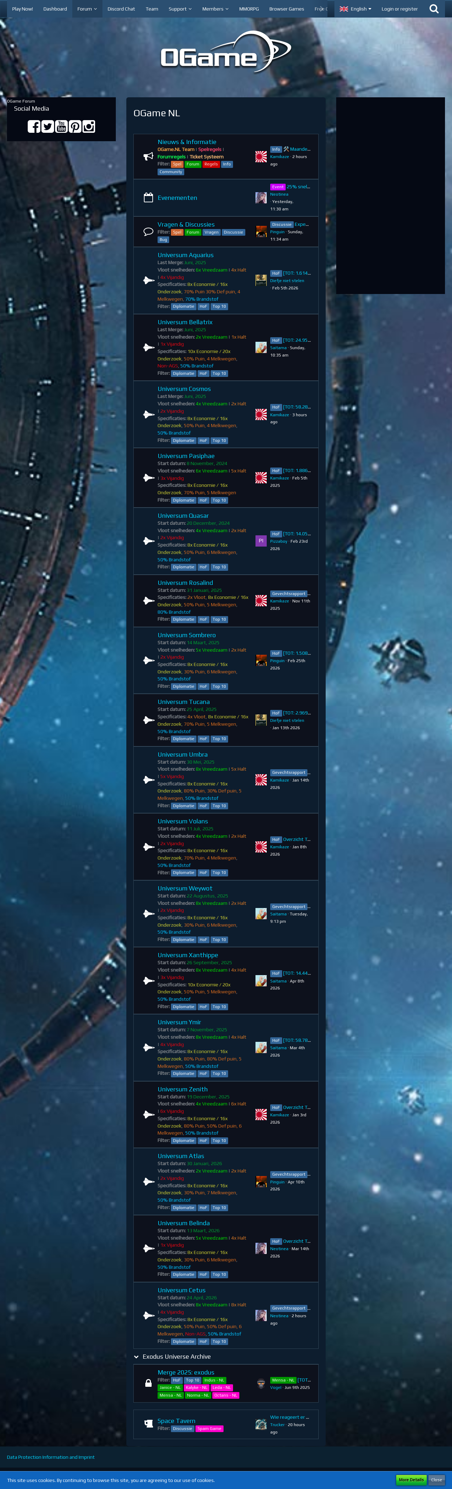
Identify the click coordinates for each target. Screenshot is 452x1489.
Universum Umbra (183, 754)
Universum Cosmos (184, 388)
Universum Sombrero (187, 635)
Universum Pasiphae (186, 455)
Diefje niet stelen (287, 280)
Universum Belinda (184, 1223)
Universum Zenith (183, 1089)
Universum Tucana (184, 701)
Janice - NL (170, 1387)
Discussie (233, 232)
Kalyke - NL (196, 1387)
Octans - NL (225, 1395)
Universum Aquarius (186, 255)
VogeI (275, 1387)
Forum (193, 164)
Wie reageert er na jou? (295, 1417)
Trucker (277, 1424)
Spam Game (209, 1428)
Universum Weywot (185, 888)
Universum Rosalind (185, 582)
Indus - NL (214, 1380)
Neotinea (279, 194)
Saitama (278, 347)
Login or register (400, 9)
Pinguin (277, 231)
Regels (211, 164)
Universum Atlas (181, 1156)
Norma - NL (198, 1395)
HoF (203, 306)
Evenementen (177, 197)
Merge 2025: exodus (186, 1372)
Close (436, 1479)
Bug (163, 239)
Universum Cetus (182, 1290)
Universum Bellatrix (185, 322)
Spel (177, 164)
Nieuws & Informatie (187, 141)
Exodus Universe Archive (176, 1356)
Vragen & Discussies (186, 224)
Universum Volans (183, 821)
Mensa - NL (171, 1395)
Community (171, 171)
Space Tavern (176, 1420)
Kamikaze (279, 156)
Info (227, 164)
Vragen (212, 232)
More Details (411, 1479)
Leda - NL (222, 1387)
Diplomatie (183, 306)
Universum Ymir (179, 1022)
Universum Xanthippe (188, 955)
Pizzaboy (278, 541)
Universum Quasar (183, 515)
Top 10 (219, 306)
